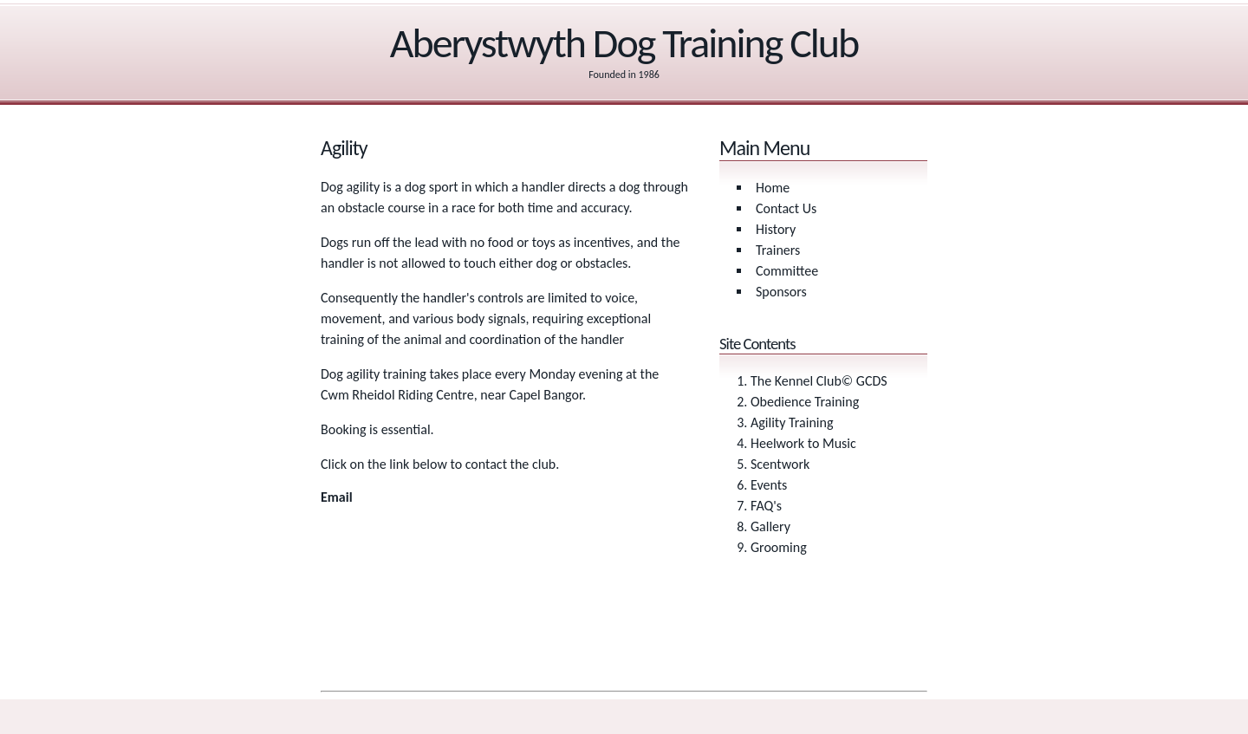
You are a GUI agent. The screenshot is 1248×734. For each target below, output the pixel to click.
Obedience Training (805, 401)
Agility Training (792, 422)
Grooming (779, 547)
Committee (787, 271)
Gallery (770, 526)
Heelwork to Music (803, 443)
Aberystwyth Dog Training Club (624, 42)
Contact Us (786, 208)
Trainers (778, 250)
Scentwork (780, 464)
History (776, 229)
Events (769, 485)
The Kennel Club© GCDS (819, 381)
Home (773, 187)
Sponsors (781, 291)
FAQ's (766, 505)
